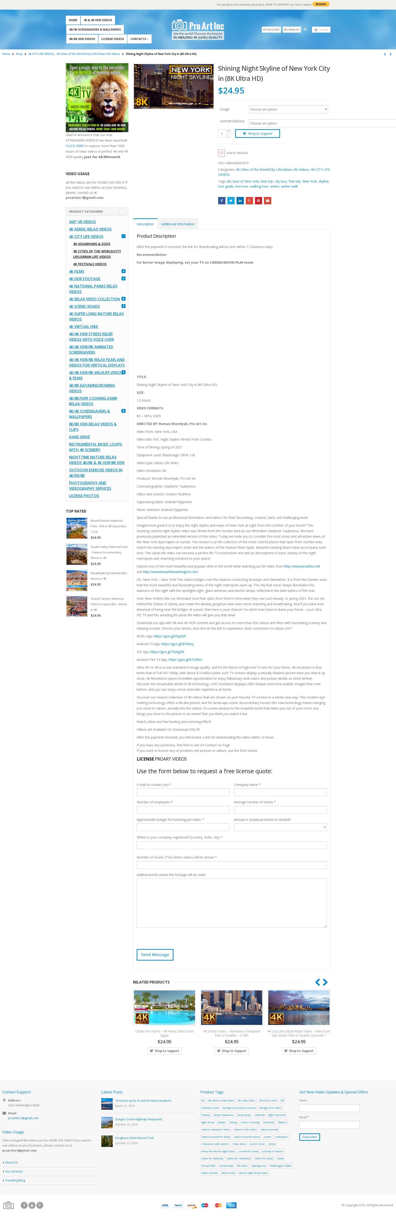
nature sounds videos (247, 1137)
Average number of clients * (255, 802)
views (280, 1158)
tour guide (225, 186)
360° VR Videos (82, 221)
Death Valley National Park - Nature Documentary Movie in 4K (109, 552)
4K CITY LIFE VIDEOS (86, 236)
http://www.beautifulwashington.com (170, 572)
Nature (282, 1122)
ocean (267, 1137)
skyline (324, 181)
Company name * (247, 785)
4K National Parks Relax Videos (93, 289)
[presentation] (172, 940)
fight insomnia (277, 1115)
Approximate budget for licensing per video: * (170, 820)
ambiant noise (210, 1108)
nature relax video (245, 1129)
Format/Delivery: (232, 121)
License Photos (84, 495)
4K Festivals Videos (90, 264)
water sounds (209, 1173)
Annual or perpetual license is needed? (262, 820)
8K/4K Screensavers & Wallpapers (95, 29)
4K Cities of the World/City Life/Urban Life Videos (272, 170)
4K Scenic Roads (84, 306)
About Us (11, 1163)
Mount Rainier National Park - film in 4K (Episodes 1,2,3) (108, 526)
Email (267, 201)
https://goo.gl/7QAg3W (167, 652)
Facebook (221, 201)
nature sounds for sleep (216, 1137)
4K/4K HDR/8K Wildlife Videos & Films (96, 375)
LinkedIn (240, 201)
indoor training (250, 1122)
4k (203, 1100)
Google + (249, 201)
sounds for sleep (249, 1151)
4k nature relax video (221, 1100)
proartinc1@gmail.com (23, 1118)
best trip (267, 181)
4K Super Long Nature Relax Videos (96, 316)
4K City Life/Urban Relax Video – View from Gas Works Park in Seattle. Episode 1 (299, 1033)
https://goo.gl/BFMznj (177, 644)
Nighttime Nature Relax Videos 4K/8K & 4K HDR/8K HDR (96, 460)
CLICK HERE (75, 146)
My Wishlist (292, 29)
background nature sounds (239, 1108)
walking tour (259, 186)
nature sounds (269, 1129)
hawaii (221, 1122)
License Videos (112, 39)
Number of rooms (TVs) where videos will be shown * (177, 857)
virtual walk (226, 1166)
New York (309, 181)
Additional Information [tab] (178, 224)
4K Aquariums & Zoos (91, 244)
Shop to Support (260, 133)
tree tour (241, 186)
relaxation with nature (215, 1144)
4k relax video (246, 1100)
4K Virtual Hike (83, 326)
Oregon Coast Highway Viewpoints (138, 1119)
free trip (295, 181)
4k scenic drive (268, 1100)
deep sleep (244, 1115)
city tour (281, 181)
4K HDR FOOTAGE (84, 278)
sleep (272, 1144)
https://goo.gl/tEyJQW (170, 636)
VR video (242, 1166)
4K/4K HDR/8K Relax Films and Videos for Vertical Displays (97, 362)
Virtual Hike (209, 1166)
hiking (233, 1122)
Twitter (231, 201)
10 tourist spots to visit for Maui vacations (143, 1101)
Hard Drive (79, 436)
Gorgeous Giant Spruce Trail (134, 1138)
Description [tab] (145, 224)
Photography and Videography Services (90, 485)
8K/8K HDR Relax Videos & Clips (93, 427)
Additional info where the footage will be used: (171, 875)
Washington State (280, 1166)
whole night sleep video (253, 1173)
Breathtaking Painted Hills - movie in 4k (109, 576)
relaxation (281, 1137)
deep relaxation (223, 1115)
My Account (271, 29)
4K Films (76, 271)
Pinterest (258, 201)
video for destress (212, 1158)
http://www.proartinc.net (302, 566)
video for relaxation (239, 1158)
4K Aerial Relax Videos (90, 229)
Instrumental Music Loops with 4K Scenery (95, 447)
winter (274, 186)
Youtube (32, 1205)
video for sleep (264, 1158)
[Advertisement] (97, 694)
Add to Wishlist (238, 153)
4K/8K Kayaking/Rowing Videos (92, 388)
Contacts (138, 39)
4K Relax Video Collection (94, 299)
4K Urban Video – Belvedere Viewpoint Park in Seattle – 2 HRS (231, 1033)
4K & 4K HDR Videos (98, 20)
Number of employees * (155, 802)
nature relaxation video (216, 1129)
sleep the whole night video (218, 1151)
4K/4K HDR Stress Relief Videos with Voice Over (91, 336)
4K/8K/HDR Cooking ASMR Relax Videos (93, 401)
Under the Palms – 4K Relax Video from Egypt (165, 1033)
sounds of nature (273, 1151)
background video (270, 1108)
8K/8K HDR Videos (82, 39)
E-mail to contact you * (154, 785)
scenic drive (257, 1144)
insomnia (268, 1122)
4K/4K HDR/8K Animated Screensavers (91, 349)
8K (229, 181)
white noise (228, 1173)
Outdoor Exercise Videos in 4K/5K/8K (95, 473)
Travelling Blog (15, 1181)
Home (73, 20)
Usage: (225, 109)
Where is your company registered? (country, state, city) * (180, 837)
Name (303, 1100)
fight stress (208, 1122)
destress (260, 1115)
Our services (14, 1172)
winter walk (289, 186)
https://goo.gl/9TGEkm (185, 660)
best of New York (246, 181)
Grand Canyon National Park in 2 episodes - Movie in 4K (109, 604)
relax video (239, 1144)
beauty (206, 1115)
